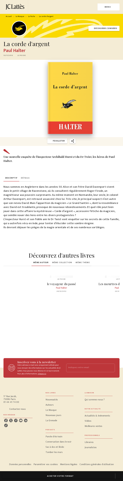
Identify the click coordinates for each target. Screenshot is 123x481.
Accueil (9, 16)
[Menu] (109, 6)
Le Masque (20, 16)
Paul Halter (14, 50)
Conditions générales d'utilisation (97, 464)
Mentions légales (68, 464)
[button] (104, 28)
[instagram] (15, 420)
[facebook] (5, 420)
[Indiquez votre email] (87, 368)
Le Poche (31, 16)
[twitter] (10, 420)
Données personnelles (20, 464)
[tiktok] (5, 425)
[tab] (11, 177)
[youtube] (20, 420)
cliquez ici (42, 373)
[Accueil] (15, 7)
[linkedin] (25, 420)
